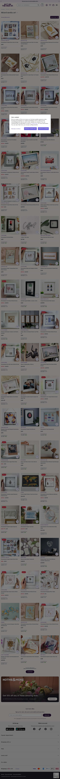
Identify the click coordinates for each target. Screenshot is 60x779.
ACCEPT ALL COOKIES (43, 128)
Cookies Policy (34, 123)
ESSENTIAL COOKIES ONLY (30, 128)
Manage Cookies (15, 128)
